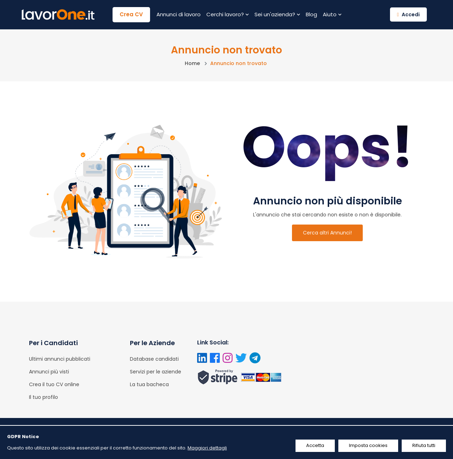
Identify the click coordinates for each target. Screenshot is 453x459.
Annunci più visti (49, 371)
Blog (311, 14)
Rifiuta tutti (423, 445)
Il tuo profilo (43, 397)
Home (192, 63)
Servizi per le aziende (155, 371)
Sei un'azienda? (277, 14)
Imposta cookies (368, 445)
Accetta (315, 445)
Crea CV (131, 14)
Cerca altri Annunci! (327, 232)
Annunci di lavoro (178, 14)
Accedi (408, 14)
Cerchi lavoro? (227, 14)
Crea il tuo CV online (54, 384)
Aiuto (332, 14)
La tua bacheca (149, 384)
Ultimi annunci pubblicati (59, 358)
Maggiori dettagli (207, 448)
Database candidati (154, 358)
